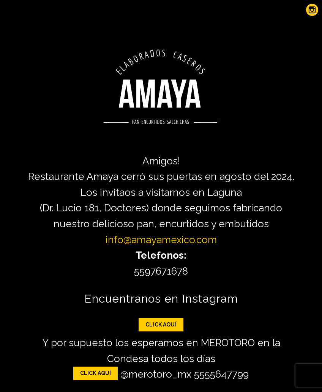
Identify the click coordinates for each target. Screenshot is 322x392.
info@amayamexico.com (161, 239)
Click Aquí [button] (160, 325)
